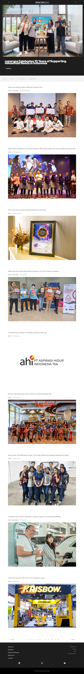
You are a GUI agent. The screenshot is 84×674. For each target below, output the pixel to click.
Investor (10, 658)
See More (8, 68)
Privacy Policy (72, 653)
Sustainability (32, 78)
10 (51, 639)
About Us (10, 647)
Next (74, 639)
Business (10, 649)
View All (5, 78)
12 (58, 639)
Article (13, 78)
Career (74, 649)
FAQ (75, 651)
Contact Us (73, 646)
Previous (11, 639)
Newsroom (11, 655)
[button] (2, 40)
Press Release (21, 78)
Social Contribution (13, 652)
